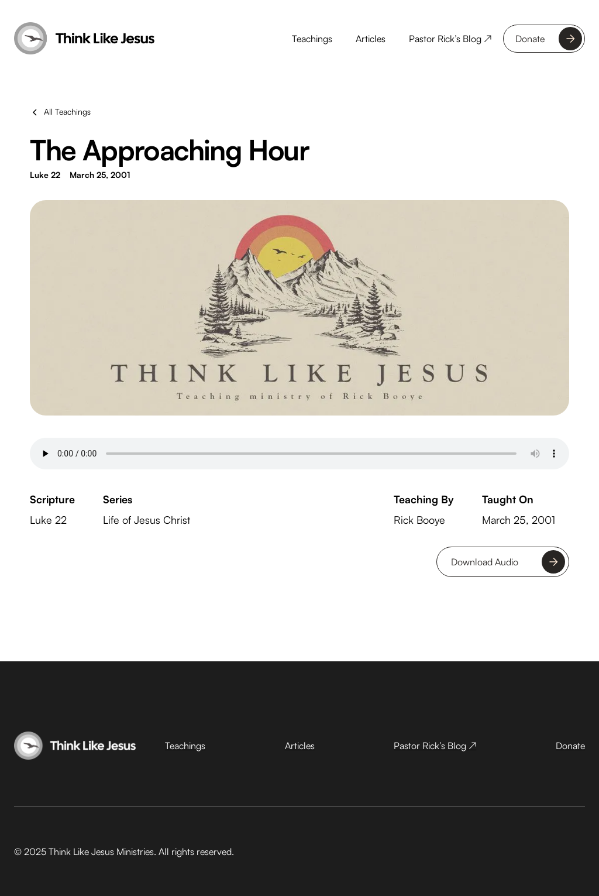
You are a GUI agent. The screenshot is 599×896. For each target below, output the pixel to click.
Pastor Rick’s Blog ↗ (450, 38)
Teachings (312, 38)
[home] (84, 38)
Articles (370, 38)
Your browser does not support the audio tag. (299, 451)
